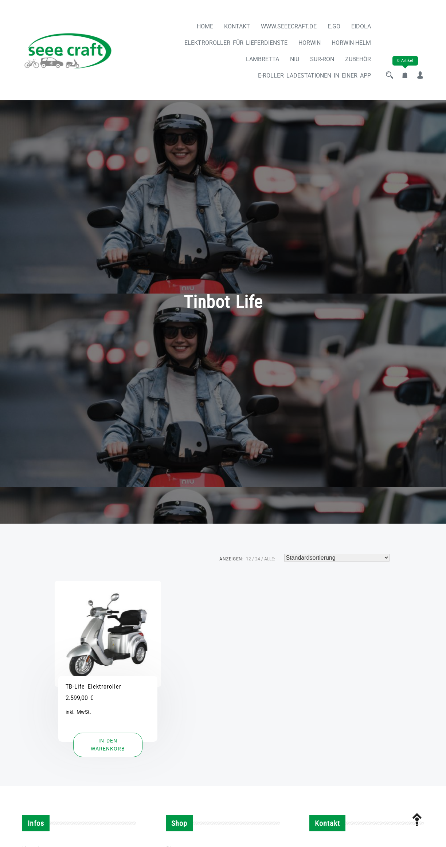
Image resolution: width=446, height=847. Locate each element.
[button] (107, 745)
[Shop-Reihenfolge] (337, 558)
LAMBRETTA (262, 59)
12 (248, 559)
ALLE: (269, 559)
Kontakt (237, 26)
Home (205, 26)
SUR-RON (322, 59)
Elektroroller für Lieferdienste (235, 42)
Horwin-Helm (351, 42)
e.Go (334, 26)
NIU (294, 59)
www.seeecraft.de (289, 26)
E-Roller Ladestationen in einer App (314, 75)
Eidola (361, 26)
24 (257, 559)
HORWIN (309, 42)
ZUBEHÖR (358, 59)
